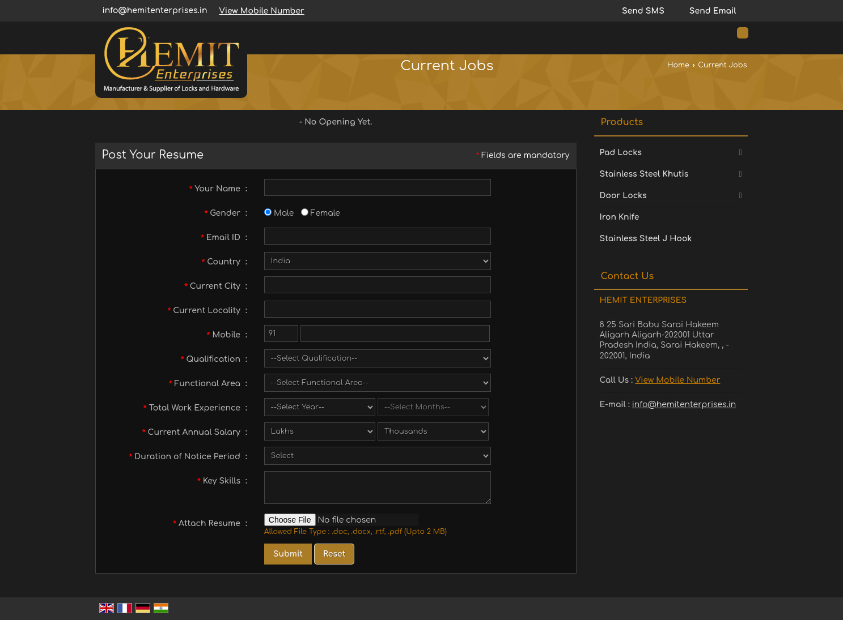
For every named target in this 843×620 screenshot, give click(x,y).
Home (678, 65)
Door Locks (623, 195)
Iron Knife (619, 217)
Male (279, 213)
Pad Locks (621, 152)
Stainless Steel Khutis (644, 174)
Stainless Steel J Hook (646, 238)
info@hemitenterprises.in (155, 10)
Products (622, 122)
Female (320, 213)
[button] (261, 11)
